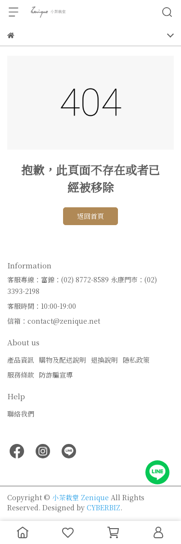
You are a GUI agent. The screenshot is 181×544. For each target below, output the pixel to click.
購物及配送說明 (62, 360)
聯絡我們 (20, 413)
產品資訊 (20, 360)
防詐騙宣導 (56, 375)
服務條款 (20, 375)
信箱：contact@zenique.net (53, 321)
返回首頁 (90, 216)
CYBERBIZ (103, 507)
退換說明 (104, 360)
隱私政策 (136, 360)
